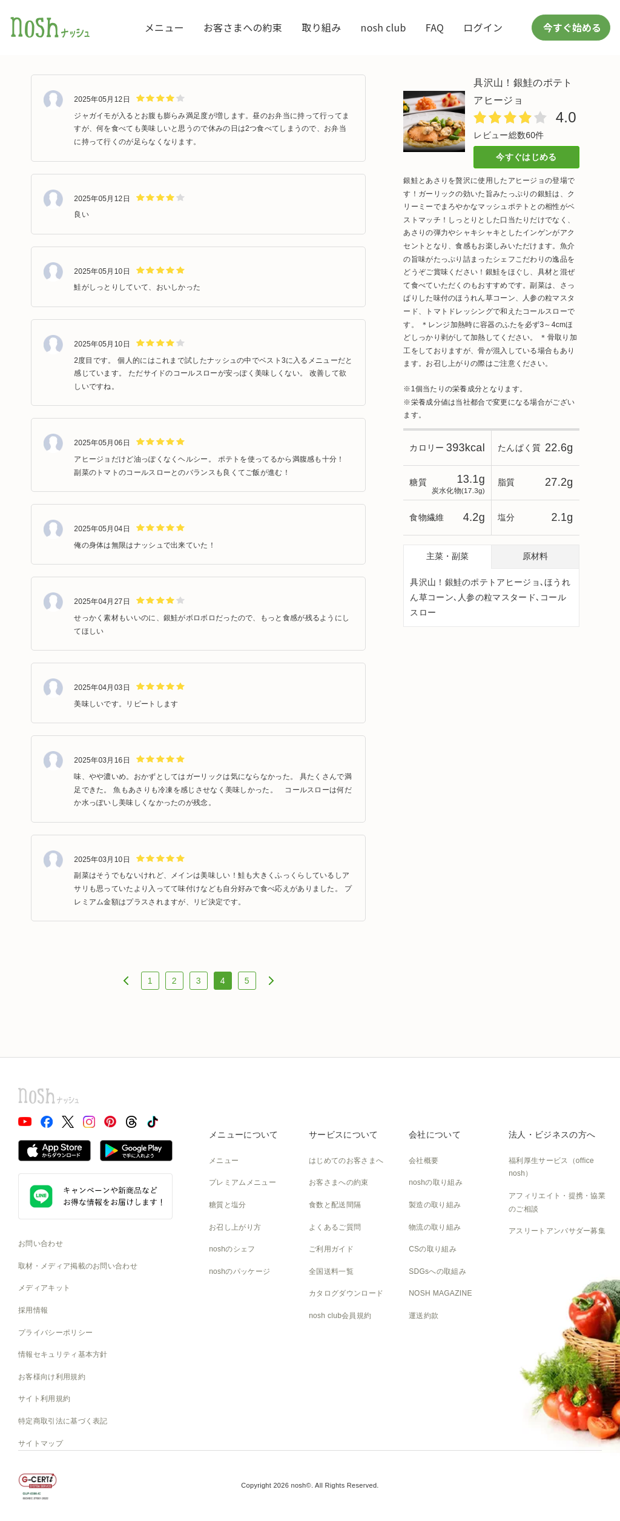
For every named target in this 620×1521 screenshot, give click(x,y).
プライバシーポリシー (55, 1332)
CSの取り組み (433, 1249)
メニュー (164, 27)
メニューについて (243, 1134)
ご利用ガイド (331, 1249)
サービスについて (343, 1134)
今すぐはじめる (526, 157)
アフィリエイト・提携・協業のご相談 (557, 1202)
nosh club (383, 27)
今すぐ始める (571, 27)
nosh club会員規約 (340, 1315)
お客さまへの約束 (242, 27)
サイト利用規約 (44, 1398)
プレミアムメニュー (242, 1182)
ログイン (483, 27)
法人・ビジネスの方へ (552, 1134)
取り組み (321, 27)
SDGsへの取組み (437, 1271)
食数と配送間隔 (335, 1205)
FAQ (435, 27)
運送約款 (423, 1315)
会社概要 (423, 1160)
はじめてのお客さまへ (346, 1160)
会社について (435, 1134)
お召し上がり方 (235, 1227)
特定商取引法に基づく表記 (63, 1421)
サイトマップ (40, 1443)
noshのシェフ (232, 1249)
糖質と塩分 (227, 1205)
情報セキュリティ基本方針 (63, 1354)
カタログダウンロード (346, 1293)
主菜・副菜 (447, 556)
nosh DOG (426, 1338)
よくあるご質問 (335, 1227)
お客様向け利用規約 (51, 1377)
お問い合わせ (40, 1243)
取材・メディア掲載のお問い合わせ (77, 1266)
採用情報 (33, 1310)
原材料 (535, 556)
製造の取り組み (435, 1205)
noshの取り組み (436, 1182)
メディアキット (44, 1288)
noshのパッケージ (239, 1271)
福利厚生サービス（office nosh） (551, 1167)
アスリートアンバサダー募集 (557, 1231)
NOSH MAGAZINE (440, 1293)
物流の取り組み (435, 1227)
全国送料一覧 (331, 1271)
